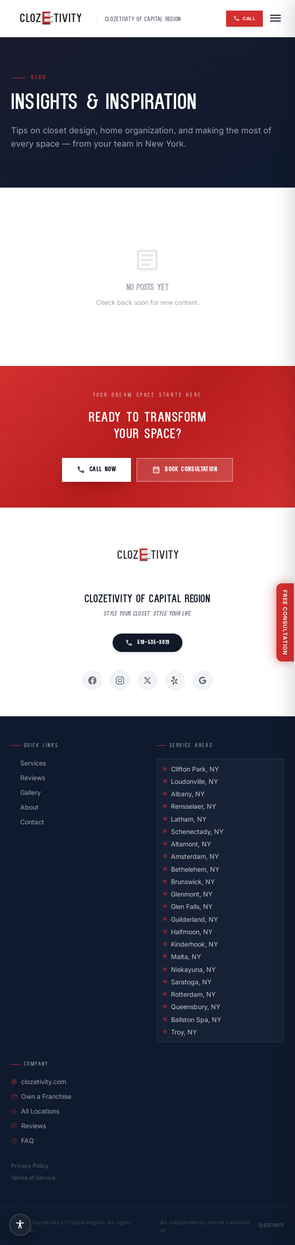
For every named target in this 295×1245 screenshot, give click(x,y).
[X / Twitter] (147, 680)
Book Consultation (184, 470)
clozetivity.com (38, 1081)
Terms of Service (33, 1177)
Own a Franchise (41, 1096)
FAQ (22, 1140)
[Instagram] (120, 680)
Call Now (96, 470)
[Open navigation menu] (275, 18)
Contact (27, 822)
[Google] (203, 680)
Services (28, 763)
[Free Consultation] (286, 622)
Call (244, 18)
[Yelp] (175, 680)
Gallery (26, 792)
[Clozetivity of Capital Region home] (147, 555)
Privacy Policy (30, 1165)
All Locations (35, 1111)
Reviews (28, 778)
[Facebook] (92, 680)
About (25, 807)
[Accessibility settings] (20, 1225)
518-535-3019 (147, 642)
